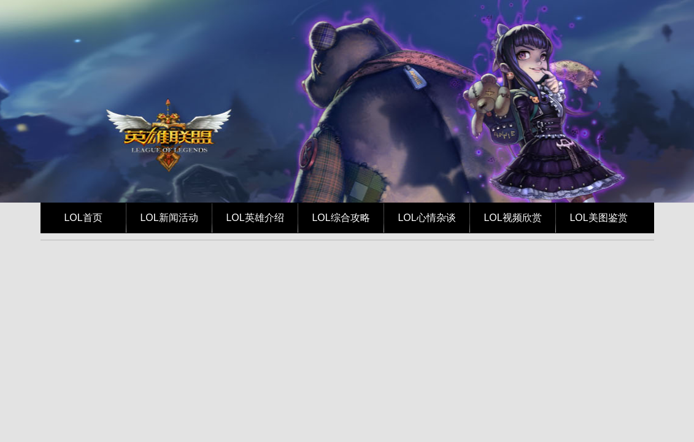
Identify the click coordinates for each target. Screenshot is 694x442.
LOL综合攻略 (340, 217)
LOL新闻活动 (169, 217)
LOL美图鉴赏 (598, 217)
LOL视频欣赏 (512, 217)
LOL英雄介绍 (254, 217)
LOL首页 (83, 217)
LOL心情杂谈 (426, 217)
